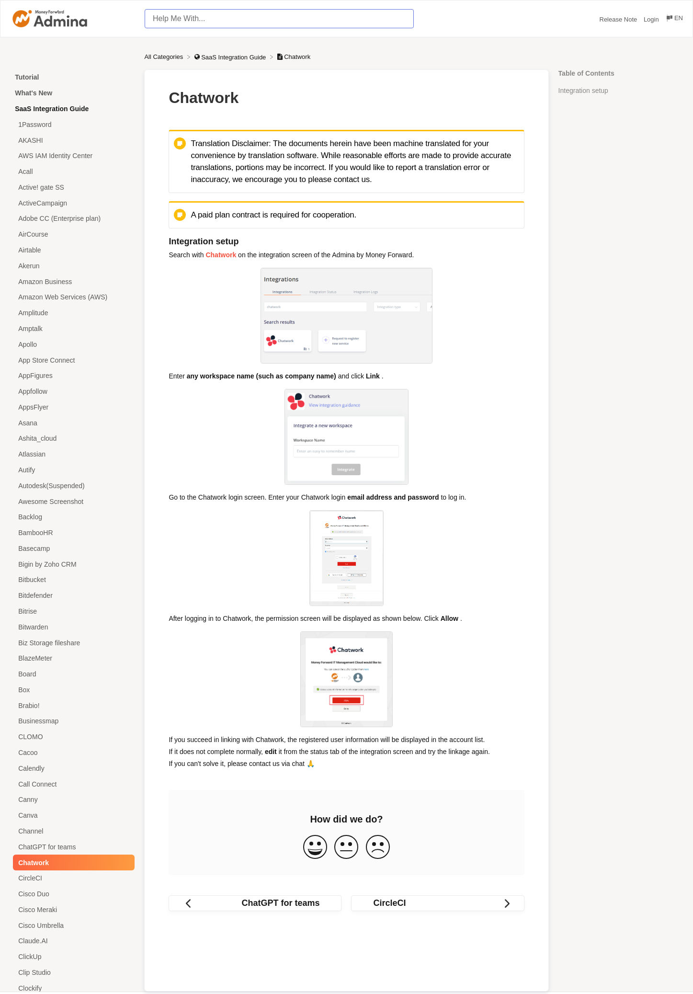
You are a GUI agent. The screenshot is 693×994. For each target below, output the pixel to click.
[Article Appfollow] (72, 392)
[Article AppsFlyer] (72, 407)
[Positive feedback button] (315, 847)
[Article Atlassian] (72, 454)
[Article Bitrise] (72, 611)
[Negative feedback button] (378, 847)
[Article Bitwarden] (72, 627)
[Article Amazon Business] (72, 281)
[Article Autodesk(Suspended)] (72, 485)
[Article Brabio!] (72, 705)
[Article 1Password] (72, 124)
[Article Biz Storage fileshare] (72, 643)
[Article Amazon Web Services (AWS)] (72, 297)
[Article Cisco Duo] (72, 894)
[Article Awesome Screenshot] (72, 501)
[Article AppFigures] (72, 376)
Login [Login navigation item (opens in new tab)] (652, 19)
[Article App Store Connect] (72, 360)
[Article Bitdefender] (72, 596)
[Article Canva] (72, 815)
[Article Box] (72, 690)
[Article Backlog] (72, 517)
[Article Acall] (72, 172)
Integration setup (583, 90)
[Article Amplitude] (72, 313)
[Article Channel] (72, 831)
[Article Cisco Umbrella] (72, 925)
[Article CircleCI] (72, 878)
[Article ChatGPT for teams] (72, 847)
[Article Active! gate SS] (72, 187)
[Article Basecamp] (72, 549)
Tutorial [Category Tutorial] (27, 77)
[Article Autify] (72, 470)
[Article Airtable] (72, 250)
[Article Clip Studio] (72, 973)
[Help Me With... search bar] (279, 18)
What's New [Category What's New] (33, 93)
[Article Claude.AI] (72, 941)
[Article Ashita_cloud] (72, 438)
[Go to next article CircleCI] (437, 903)
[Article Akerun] (72, 266)
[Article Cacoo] (72, 753)
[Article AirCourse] (72, 234)
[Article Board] (72, 674)
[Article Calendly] (72, 768)
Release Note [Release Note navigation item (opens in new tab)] (619, 19)
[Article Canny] (72, 800)
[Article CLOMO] (72, 737)
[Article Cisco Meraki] (72, 909)
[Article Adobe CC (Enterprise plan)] (72, 219)
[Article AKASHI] (72, 140)
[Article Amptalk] (72, 329)
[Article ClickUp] (72, 957)
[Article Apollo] (72, 344)
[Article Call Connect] (72, 784)
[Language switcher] (674, 19)
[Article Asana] (72, 423)
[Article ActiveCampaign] (72, 203)
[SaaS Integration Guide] (231, 56)
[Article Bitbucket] (72, 580)
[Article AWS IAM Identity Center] (72, 156)
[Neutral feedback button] (346, 847)
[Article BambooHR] (72, 533)
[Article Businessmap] (72, 721)
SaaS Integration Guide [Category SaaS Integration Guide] (52, 109)
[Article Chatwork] (72, 862)
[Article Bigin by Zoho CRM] (72, 564)
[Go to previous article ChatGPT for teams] (255, 903)
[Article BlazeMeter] (72, 658)
